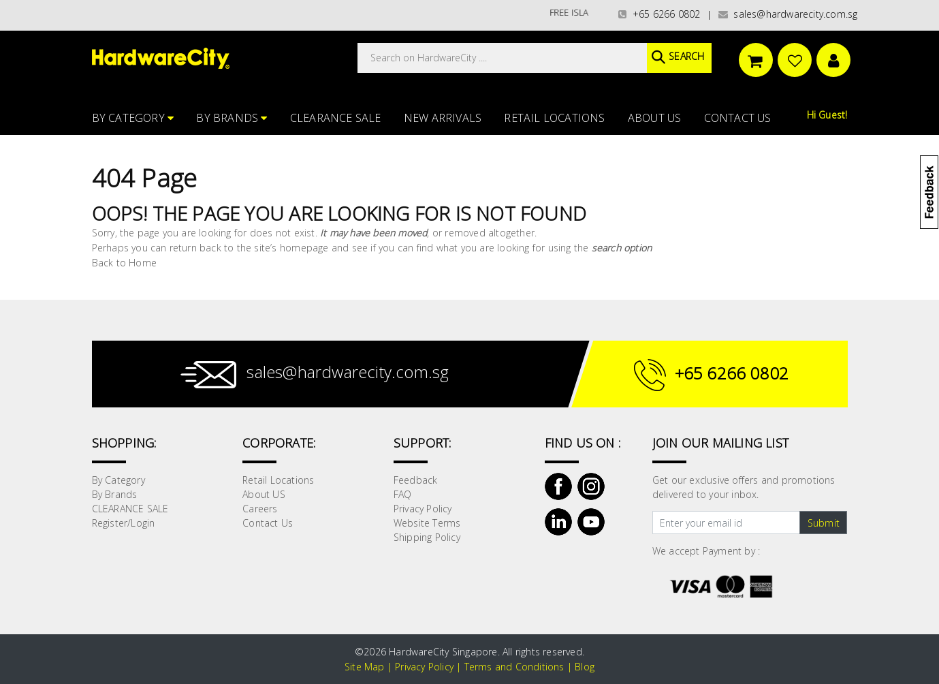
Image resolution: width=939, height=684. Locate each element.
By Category (133, 117)
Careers (259, 508)
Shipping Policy (427, 537)
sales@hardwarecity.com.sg (788, 13)
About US (655, 117)
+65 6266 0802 (659, 13)
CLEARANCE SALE (335, 117)
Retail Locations (554, 117)
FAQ (403, 494)
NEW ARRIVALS (442, 117)
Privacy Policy (423, 508)
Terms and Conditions (514, 666)
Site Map (365, 666)
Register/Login (123, 522)
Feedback (416, 479)
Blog (584, 666)
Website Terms (427, 522)
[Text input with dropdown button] (726, 522)
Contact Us (737, 117)
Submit (824, 522)
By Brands (231, 117)
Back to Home (124, 262)
